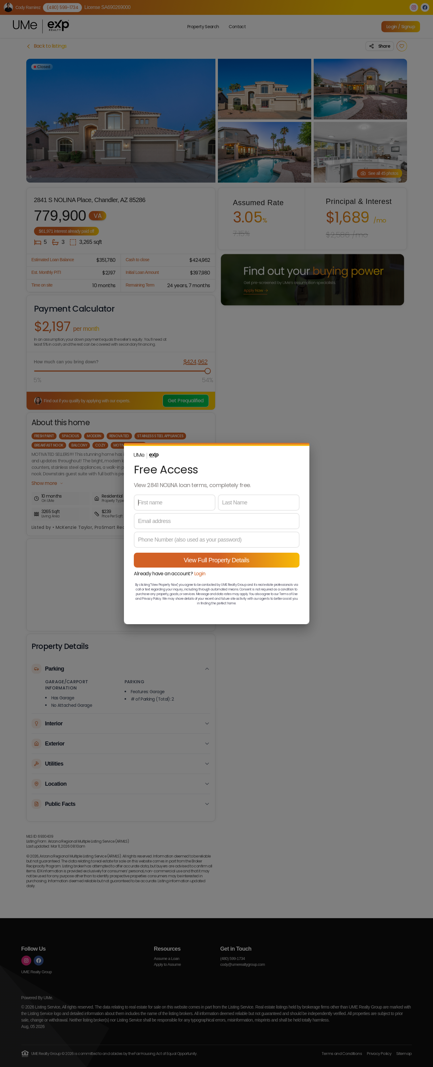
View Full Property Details (216, 560)
